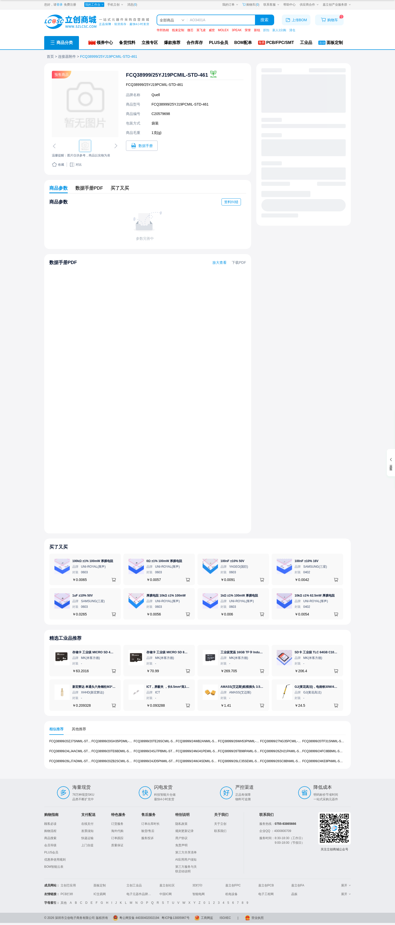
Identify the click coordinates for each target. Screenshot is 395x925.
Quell (156, 95)
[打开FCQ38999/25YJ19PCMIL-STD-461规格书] (142, 146)
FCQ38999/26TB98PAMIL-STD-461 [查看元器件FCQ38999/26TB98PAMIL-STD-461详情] (242, 751)
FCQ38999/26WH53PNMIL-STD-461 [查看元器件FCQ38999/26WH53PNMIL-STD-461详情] (243, 741)
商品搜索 (50, 838)
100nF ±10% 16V (306, 561)
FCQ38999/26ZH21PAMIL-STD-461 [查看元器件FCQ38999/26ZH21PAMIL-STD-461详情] (284, 751)
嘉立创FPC (233, 885)
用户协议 (181, 838)
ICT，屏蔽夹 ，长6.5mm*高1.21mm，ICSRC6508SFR (184, 687)
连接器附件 (67, 56)
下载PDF (239, 262)
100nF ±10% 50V (232, 561)
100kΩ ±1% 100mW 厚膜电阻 (92, 561)
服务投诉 (147, 838)
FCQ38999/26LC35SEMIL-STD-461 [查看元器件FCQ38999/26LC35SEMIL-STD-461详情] (242, 761)
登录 (59, 4)
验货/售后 (147, 831)
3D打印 (197, 885)
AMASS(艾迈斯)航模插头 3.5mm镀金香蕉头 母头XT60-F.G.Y (262, 687)
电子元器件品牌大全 (140, 894)
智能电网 (198, 894)
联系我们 (220, 831)
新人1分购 (279, 30)
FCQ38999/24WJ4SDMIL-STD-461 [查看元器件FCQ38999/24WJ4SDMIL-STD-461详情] (200, 761)
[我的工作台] (94, 4)
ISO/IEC (225, 918)
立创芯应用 (68, 885)
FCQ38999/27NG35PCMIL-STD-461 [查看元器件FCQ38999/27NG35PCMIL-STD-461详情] (285, 741)
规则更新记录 (184, 831)
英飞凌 (201, 30)
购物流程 (50, 831)
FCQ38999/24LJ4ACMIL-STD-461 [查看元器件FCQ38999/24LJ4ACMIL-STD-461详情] (72, 751)
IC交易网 (100, 894)
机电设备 (231, 894)
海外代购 (117, 831)
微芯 (190, 30)
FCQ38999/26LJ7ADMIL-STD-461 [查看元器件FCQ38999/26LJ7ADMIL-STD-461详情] (72, 761)
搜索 (264, 20)
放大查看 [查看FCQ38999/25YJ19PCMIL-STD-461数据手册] (219, 262)
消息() (132, 4)
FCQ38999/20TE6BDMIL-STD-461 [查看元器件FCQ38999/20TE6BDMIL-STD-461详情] (115, 751)
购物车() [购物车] (250, 4)
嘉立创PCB (266, 885)
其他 (64, 903)
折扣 (266, 30)
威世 (212, 30)
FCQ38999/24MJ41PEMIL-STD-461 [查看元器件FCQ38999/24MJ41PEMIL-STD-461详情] (200, 751)
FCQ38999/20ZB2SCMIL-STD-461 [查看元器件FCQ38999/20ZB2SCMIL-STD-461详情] (115, 761)
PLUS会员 (51, 852)
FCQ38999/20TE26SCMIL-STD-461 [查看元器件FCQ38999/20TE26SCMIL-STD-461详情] (158, 741)
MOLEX (223, 30)
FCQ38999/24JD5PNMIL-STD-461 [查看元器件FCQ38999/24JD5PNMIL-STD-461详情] (157, 761)
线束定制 (178, 30)
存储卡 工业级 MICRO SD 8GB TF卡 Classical (178, 652)
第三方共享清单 (186, 852)
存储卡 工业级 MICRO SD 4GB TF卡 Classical (104, 652)
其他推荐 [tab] (79, 729)
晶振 (294, 894)
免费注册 (70, 4)
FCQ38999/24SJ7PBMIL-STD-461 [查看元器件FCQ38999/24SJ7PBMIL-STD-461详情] (157, 751)
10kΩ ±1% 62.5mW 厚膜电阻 (315, 595)
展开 (346, 885)
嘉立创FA (297, 885)
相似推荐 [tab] (56, 729)
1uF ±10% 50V (82, 595)
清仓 (292, 30)
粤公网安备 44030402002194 (139, 918)
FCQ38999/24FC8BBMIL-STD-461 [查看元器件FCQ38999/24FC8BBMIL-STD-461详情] (326, 751)
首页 (50, 56)
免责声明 (181, 845)
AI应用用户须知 (185, 859)
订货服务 (117, 824)
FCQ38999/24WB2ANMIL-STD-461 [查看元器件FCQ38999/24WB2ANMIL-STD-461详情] (200, 741)
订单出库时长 (150, 824)
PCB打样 (67, 894)
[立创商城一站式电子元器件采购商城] (96, 22)
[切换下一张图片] (115, 146)
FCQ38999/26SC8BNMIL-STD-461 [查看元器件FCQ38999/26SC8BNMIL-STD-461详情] (284, 761)
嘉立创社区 (167, 885)
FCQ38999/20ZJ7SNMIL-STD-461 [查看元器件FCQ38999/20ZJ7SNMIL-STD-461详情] (72, 741)
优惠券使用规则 (55, 859)
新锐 (257, 30)
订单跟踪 (117, 838)
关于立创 (220, 824)
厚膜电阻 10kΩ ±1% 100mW (166, 595)
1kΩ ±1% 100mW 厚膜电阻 (239, 595)
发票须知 (87, 831)
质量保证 (117, 845)
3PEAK (237, 30)
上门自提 (87, 845)
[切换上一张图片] (55, 146)
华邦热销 (163, 30)
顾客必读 (50, 824)
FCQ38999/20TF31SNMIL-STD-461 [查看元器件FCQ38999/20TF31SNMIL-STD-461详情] (326, 741)
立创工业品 (134, 885)
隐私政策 (181, 824)
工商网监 (207, 918)
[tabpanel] (197, 754)
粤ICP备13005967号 (175, 918)
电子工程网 (266, 894)
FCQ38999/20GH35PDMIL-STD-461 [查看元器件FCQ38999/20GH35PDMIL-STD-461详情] (116, 741)
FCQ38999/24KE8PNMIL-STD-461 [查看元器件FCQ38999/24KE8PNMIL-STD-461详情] (326, 761)
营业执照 (257, 918)
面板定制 (100, 885)
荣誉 (248, 30)
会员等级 (50, 845)
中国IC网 (165, 894)
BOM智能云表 (53, 867)
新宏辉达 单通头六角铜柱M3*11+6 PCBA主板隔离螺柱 (109, 687)
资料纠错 (231, 202)
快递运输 (87, 838)
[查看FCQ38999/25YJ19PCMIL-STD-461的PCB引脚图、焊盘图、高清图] (85, 104)
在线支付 (87, 824)
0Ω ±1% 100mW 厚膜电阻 (164, 561)
